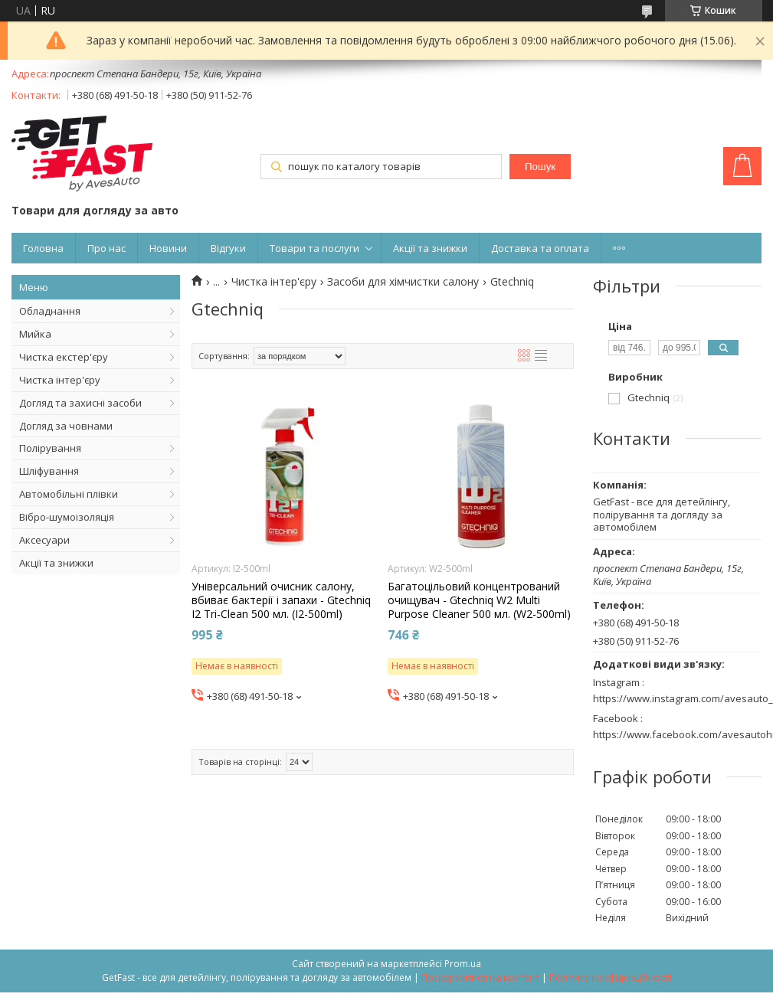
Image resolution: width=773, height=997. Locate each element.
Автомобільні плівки (68, 494)
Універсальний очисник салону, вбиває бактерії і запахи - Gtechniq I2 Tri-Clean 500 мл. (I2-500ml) (281, 600)
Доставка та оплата (540, 248)
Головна (43, 248)
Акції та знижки (430, 248)
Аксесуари (44, 540)
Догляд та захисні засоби (80, 403)
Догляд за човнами (66, 426)
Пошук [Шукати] (540, 166)
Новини (168, 248)
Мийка (35, 334)
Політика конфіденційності (610, 977)
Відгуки (228, 248)
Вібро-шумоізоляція (66, 517)
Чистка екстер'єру (63, 357)
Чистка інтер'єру (59, 380)
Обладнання (49, 311)
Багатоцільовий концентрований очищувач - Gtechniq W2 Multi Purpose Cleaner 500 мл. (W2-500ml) (479, 600)
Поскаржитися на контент (480, 977)
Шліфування (49, 471)
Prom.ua (462, 963)
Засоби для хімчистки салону (403, 282)
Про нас (106, 248)
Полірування (50, 448)
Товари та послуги (314, 248)
